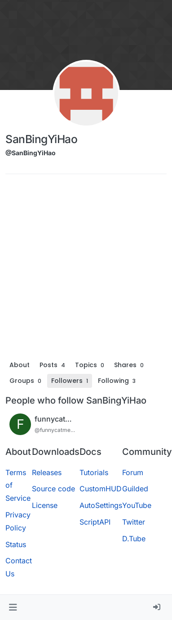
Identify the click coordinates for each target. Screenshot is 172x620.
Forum (132, 472)
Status (15, 544)
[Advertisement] (84, 269)
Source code (53, 488)
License (44, 505)
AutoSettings (100, 505)
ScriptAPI (94, 521)
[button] (13, 607)
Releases (47, 472)
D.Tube (134, 538)
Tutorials (93, 472)
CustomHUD (100, 488)
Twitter (133, 521)
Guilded (135, 488)
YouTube (136, 505)
